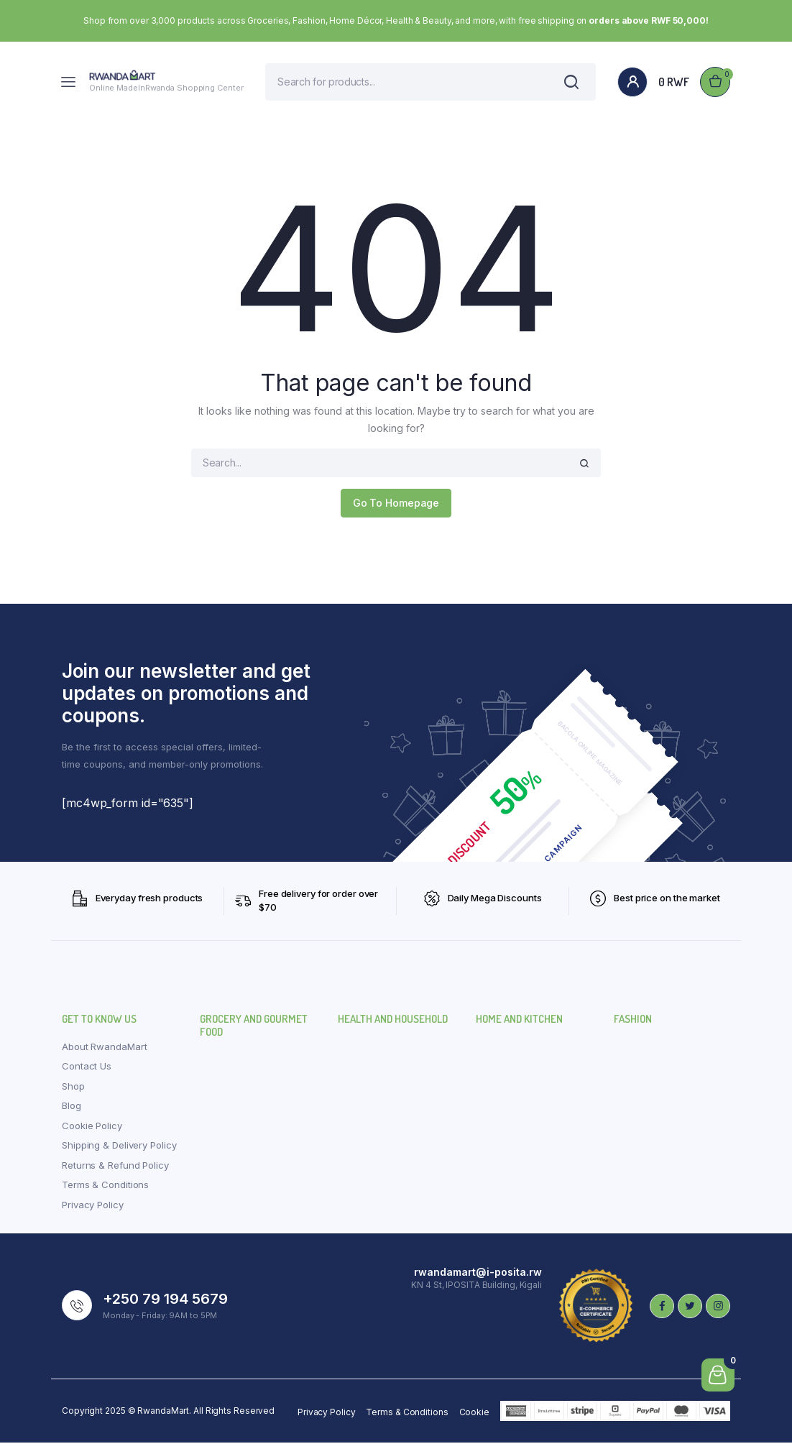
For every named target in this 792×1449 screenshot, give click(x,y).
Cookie (474, 1418)
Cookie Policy (92, 1131)
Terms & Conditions (105, 1191)
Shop (73, 1092)
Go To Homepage (396, 509)
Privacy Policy (93, 1210)
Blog (71, 1112)
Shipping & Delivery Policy (119, 1151)
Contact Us (86, 1072)
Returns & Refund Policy (115, 1171)
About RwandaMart (104, 1052)
